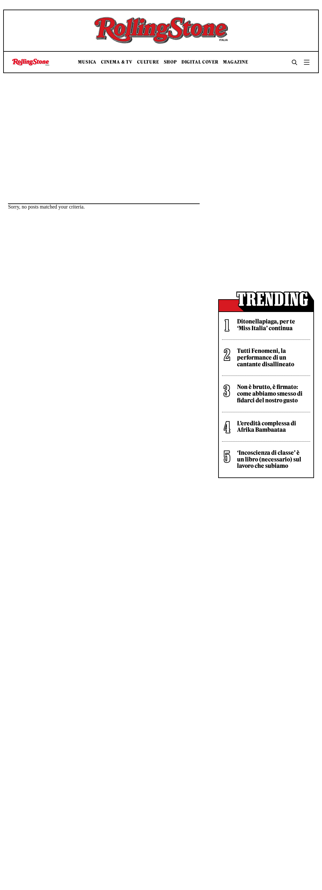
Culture (148, 62)
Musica (87, 62)
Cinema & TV (117, 62)
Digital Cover (199, 62)
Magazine (235, 62)
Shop (170, 62)
